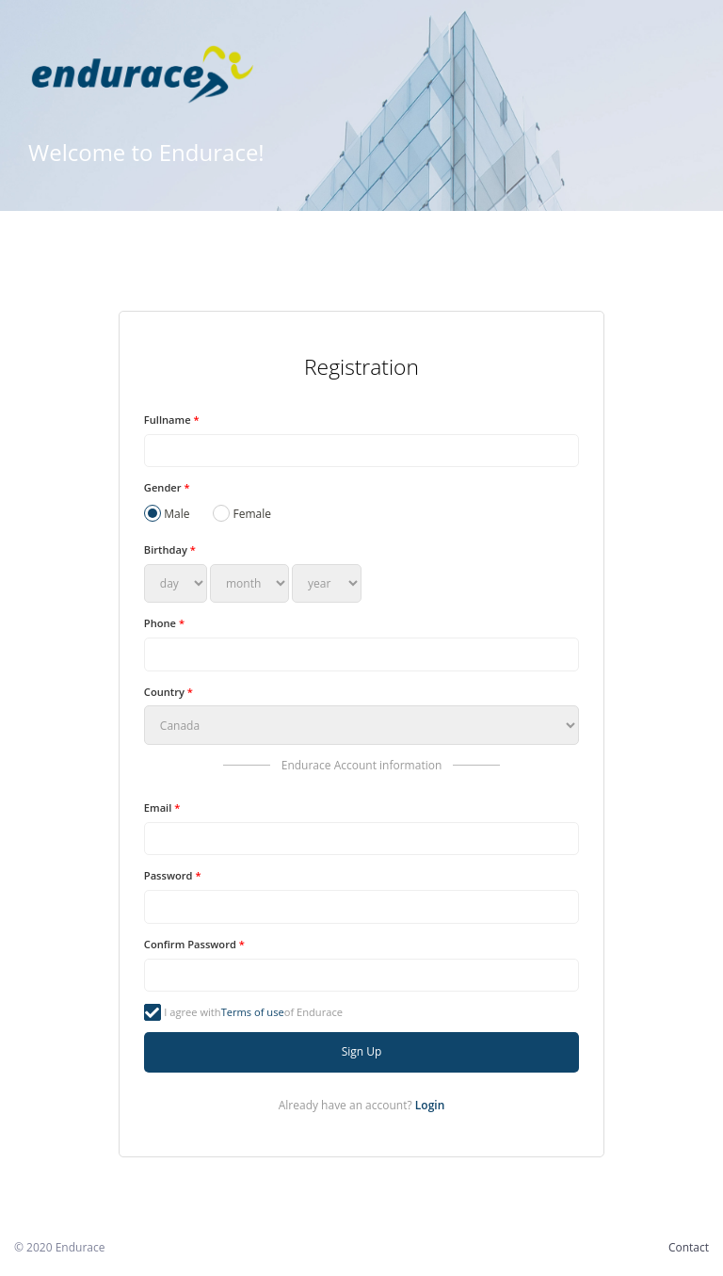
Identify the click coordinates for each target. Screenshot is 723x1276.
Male (167, 513)
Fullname (172, 419)
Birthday (170, 549)
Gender (167, 487)
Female (242, 513)
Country (168, 692)
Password (172, 875)
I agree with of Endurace (243, 1012)
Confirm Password (194, 944)
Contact (688, 1247)
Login (429, 1105)
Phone (164, 623)
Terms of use (252, 1012)
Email (162, 807)
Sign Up (362, 1051)
